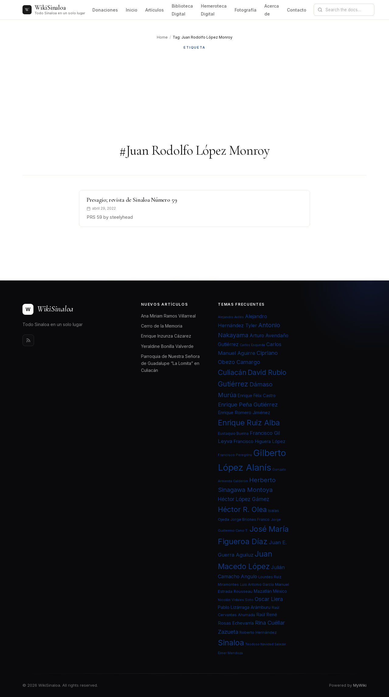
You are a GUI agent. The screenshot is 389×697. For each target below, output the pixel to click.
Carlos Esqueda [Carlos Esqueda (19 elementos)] (252, 345)
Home (162, 37)
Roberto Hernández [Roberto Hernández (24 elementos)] (258, 632)
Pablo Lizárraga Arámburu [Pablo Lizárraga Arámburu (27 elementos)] (244, 607)
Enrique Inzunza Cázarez (166, 335)
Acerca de (271, 9)
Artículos (154, 9)
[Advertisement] (194, 96)
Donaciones (105, 9)
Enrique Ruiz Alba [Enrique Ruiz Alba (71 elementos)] (249, 422)
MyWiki (360, 685)
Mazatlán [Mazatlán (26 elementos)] (263, 591)
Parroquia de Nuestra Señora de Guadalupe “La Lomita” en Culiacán (170, 363)
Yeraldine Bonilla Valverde (167, 346)
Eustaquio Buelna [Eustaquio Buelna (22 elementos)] (233, 433)
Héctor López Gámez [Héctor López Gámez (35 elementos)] (243, 499)
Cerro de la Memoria (161, 325)
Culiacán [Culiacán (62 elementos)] (232, 372)
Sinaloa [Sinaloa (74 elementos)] (231, 642)
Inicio (131, 9)
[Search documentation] (347, 9)
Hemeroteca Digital (214, 9)
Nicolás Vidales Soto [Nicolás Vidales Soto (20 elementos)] (235, 600)
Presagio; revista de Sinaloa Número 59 (132, 200)
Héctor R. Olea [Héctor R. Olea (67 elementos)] (242, 509)
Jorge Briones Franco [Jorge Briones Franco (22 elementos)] (250, 519)
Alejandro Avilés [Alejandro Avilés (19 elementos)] (231, 317)
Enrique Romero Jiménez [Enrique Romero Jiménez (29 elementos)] (244, 412)
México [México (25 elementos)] (280, 591)
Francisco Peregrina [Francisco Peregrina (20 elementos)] (235, 455)
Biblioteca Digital (182, 9)
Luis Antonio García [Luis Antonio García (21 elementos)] (257, 584)
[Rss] (28, 340)
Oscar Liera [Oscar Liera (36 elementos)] (269, 599)
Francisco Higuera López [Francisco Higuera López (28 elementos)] (259, 441)
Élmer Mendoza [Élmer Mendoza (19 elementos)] (230, 653)
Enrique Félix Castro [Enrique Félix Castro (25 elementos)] (257, 395)
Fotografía (245, 9)
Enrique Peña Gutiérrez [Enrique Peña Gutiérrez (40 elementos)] (248, 404)
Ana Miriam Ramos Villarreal (168, 315)
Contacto (296, 9)
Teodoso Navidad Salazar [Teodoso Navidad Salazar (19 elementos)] (265, 644)
